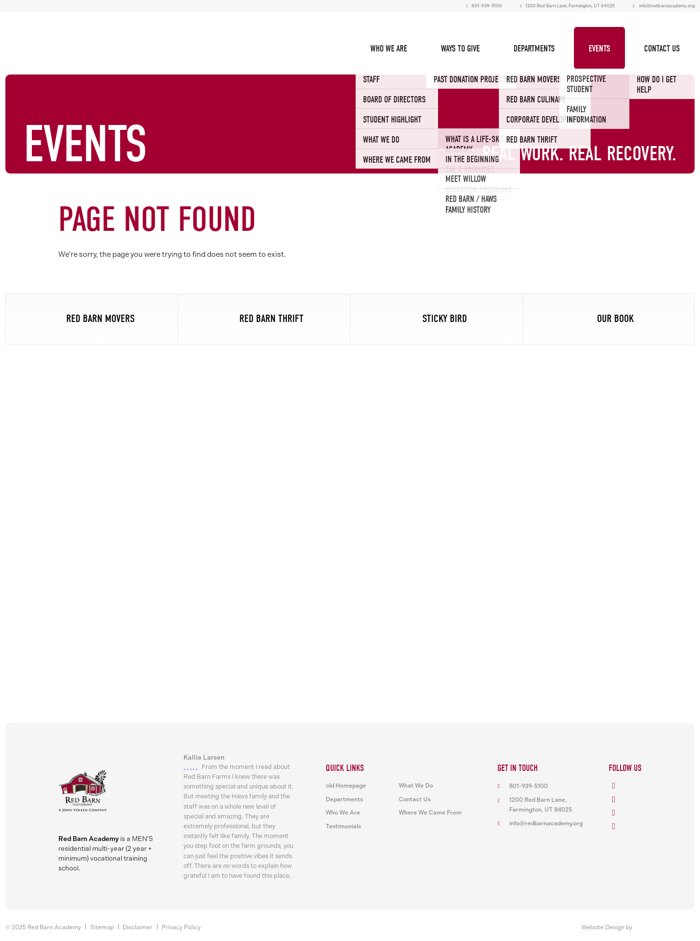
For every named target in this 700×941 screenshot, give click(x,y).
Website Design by (606, 927)
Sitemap (102, 927)
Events (599, 49)
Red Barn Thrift (271, 318)
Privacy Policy (181, 927)
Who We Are (388, 49)
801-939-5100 (484, 5)
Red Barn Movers (100, 318)
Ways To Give (460, 49)
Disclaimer (138, 927)
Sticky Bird (444, 318)
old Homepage (346, 785)
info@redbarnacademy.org (667, 5)
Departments (534, 49)
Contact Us (662, 49)
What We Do (416, 785)
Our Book (615, 318)
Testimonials (343, 826)
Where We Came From (430, 812)
